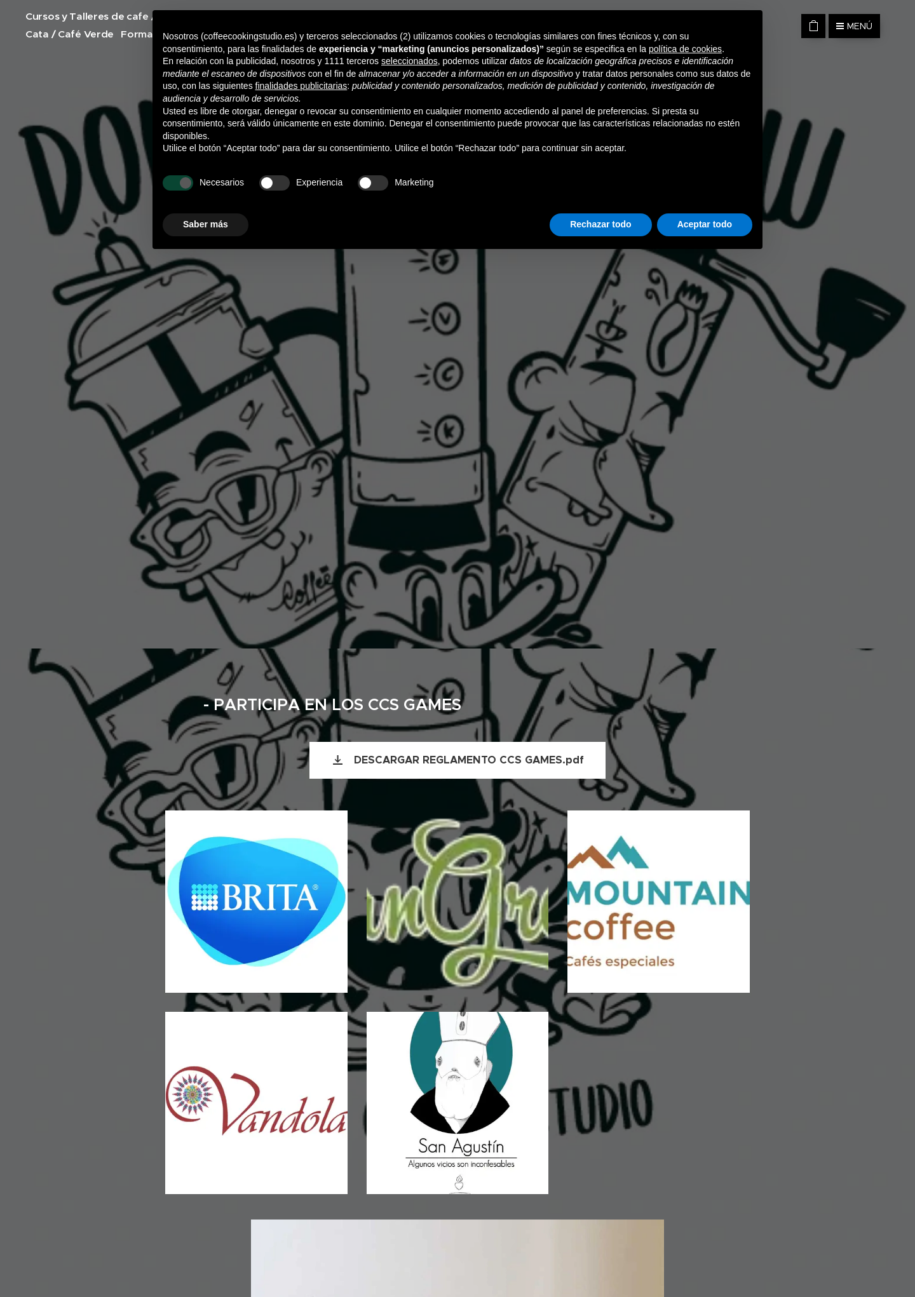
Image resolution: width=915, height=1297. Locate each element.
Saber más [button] (205, 224)
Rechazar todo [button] (600, 224)
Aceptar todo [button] (704, 224)
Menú (854, 26)
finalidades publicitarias (301, 86)
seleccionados (409, 61)
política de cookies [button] (685, 49)
